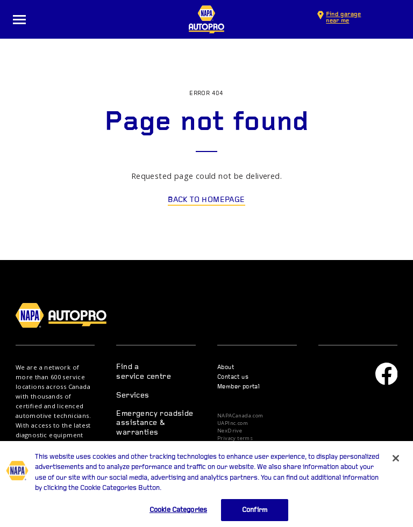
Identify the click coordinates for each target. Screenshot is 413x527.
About (225, 368)
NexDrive (229, 431)
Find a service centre (143, 371)
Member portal (238, 387)
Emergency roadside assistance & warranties (154, 423)
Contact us (232, 377)
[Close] (396, 467)
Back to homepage (206, 200)
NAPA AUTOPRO (206, 19)
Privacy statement (241, 446)
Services (132, 396)
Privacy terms (235, 438)
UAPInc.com (232, 423)
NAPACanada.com (240, 416)
